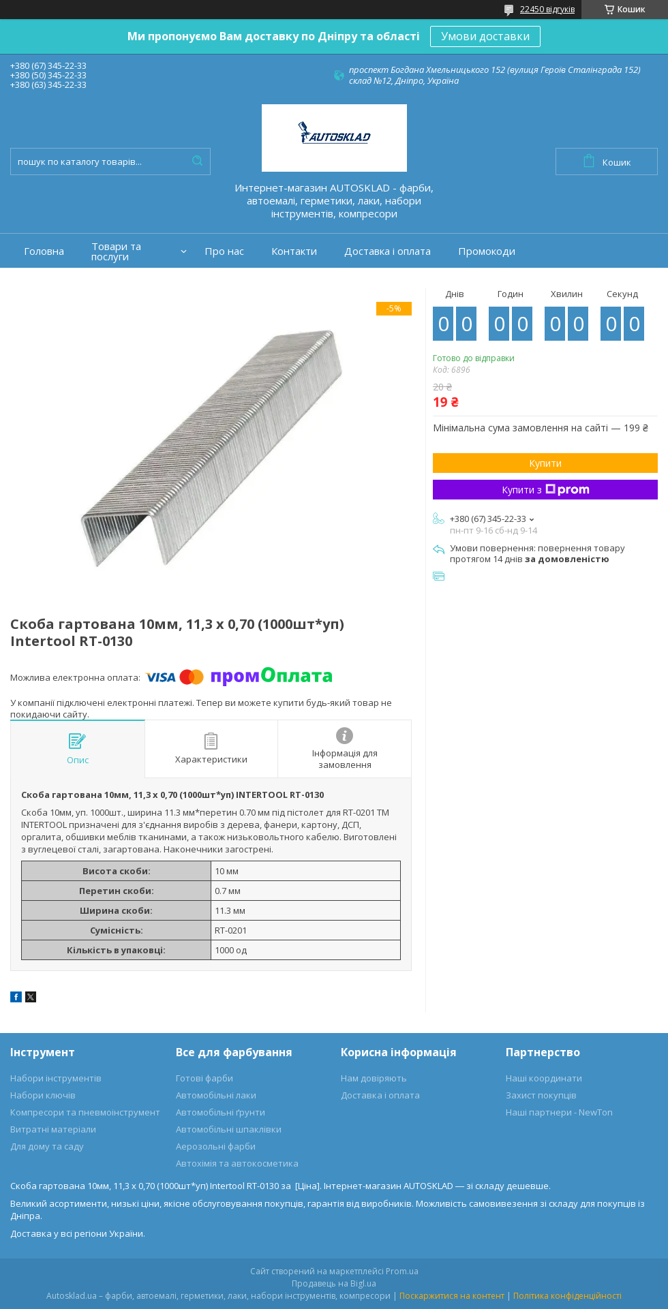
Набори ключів (43, 1095)
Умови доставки (485, 36)
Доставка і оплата (387, 251)
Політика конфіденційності (567, 1296)
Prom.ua (402, 1271)
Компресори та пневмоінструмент (85, 1112)
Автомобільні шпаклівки (229, 1129)
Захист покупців (541, 1095)
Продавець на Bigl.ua (334, 1283)
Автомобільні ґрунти (220, 1112)
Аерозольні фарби (216, 1146)
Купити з (546, 489)
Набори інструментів (56, 1078)
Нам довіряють (374, 1078)
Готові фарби (204, 1078)
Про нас (224, 251)
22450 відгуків (547, 9)
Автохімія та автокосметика (237, 1163)
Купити (545, 463)
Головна (44, 251)
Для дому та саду (47, 1146)
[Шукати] (197, 161)
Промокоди (486, 251)
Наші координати (544, 1078)
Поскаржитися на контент (451, 1296)
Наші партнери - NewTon (559, 1112)
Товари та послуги (116, 251)
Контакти (294, 251)
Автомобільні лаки (216, 1095)
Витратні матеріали (53, 1129)
